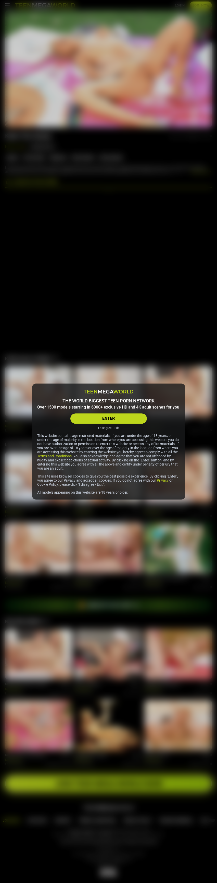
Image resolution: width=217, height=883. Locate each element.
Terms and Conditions (54, 456)
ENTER (108, 418)
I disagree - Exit (108, 428)
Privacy (163, 480)
